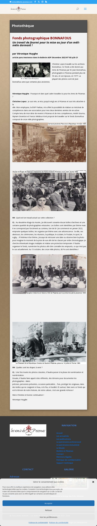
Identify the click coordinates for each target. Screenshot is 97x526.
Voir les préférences (48, 517)
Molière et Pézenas (64, 451)
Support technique (64, 463)
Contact (60, 454)
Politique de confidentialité (38, 522)
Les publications (63, 439)
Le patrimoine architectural (68, 442)
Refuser (48, 510)
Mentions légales (63, 457)
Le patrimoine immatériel (67, 445)
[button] (93, 482)
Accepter (48, 503)
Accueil (59, 433)
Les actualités (62, 436)
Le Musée (60, 448)
